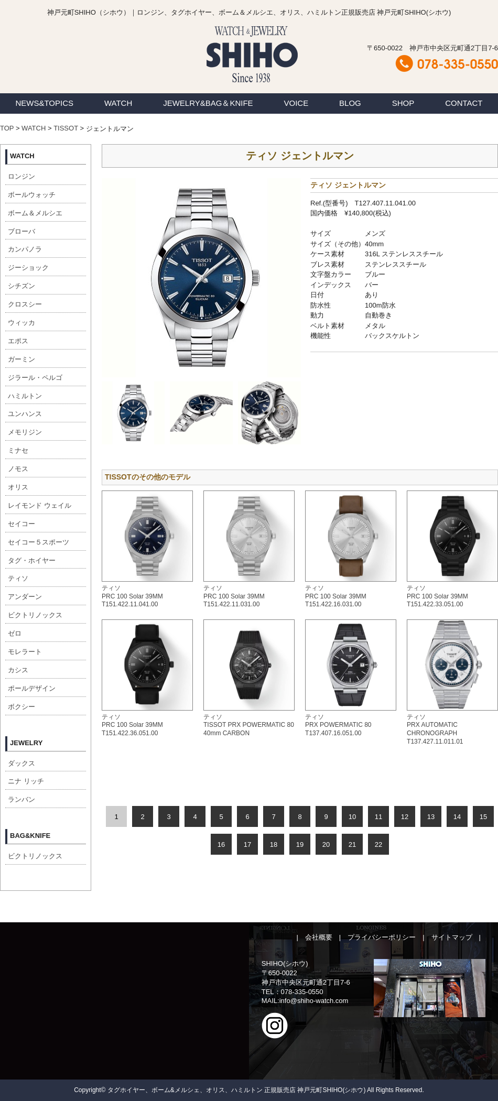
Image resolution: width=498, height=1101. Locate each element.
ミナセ (18, 450)
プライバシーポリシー (382, 937)
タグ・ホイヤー (32, 560)
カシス (18, 670)
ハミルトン (25, 396)
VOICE (296, 103)
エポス (18, 341)
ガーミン (21, 359)
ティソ (18, 578)
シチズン (21, 286)
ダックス (21, 763)
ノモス (18, 469)
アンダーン (25, 597)
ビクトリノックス (35, 615)
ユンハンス (25, 414)
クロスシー (25, 304)
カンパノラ (25, 249)
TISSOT (65, 128)
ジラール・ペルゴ (35, 377)
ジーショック (28, 267)
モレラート (25, 652)
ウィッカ (21, 322)
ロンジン (21, 176)
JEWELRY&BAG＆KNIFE (208, 103)
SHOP (403, 103)
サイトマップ (451, 937)
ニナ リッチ (26, 781)
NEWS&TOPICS (44, 103)
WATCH (118, 103)
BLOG (350, 103)
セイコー (21, 524)
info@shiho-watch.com (314, 1001)
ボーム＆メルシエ (35, 213)
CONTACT (463, 103)
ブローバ (21, 231)
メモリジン (25, 432)
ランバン (21, 799)
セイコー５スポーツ (38, 542)
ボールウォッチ (32, 195)
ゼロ (14, 633)
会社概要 (318, 937)
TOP (7, 128)
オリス (18, 487)
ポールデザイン (32, 688)
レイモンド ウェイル (39, 505)
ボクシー (21, 707)
